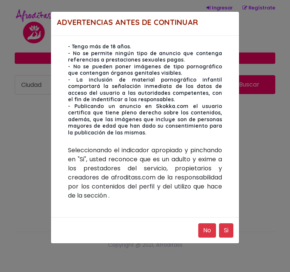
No (207, 230)
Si (226, 230)
